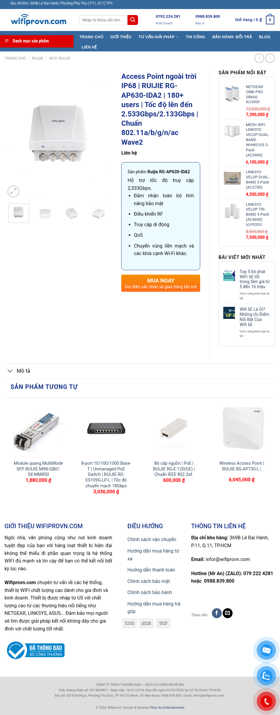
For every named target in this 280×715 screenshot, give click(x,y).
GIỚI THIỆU (120, 37)
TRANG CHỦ (91, 37)
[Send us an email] (228, 613)
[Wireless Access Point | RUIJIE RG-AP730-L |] (241, 429)
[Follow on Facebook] (217, 613)
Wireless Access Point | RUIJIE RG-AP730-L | (241, 466)
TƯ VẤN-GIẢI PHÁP (159, 37)
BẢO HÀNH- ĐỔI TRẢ (232, 37)
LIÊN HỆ (89, 47)
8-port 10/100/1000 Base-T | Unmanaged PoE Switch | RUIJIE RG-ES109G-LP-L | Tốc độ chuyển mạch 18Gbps (106, 474)
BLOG (264, 37)
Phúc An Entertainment (167, 708)
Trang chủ (15, 58)
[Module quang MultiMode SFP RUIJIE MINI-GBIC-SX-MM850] (38, 429)
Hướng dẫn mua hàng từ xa (153, 555)
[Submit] (133, 20)
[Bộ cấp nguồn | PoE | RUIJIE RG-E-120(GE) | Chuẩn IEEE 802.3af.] (174, 429)
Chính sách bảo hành (150, 592)
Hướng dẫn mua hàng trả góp (154, 608)
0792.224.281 (168, 16)
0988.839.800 (207, 16)
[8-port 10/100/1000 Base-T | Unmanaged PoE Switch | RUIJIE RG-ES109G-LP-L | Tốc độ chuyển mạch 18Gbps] (106, 429)
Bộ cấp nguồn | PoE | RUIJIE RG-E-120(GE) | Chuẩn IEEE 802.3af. (174, 469)
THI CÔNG (195, 37)
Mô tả (17, 371)
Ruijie (37, 58)
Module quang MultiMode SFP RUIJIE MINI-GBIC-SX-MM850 (38, 469)
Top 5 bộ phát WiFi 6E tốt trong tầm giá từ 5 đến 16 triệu (254, 279)
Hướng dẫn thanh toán (151, 570)
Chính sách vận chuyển (152, 539)
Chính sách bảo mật (149, 581)
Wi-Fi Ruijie (60, 58)
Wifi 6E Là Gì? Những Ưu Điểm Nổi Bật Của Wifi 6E (254, 317)
